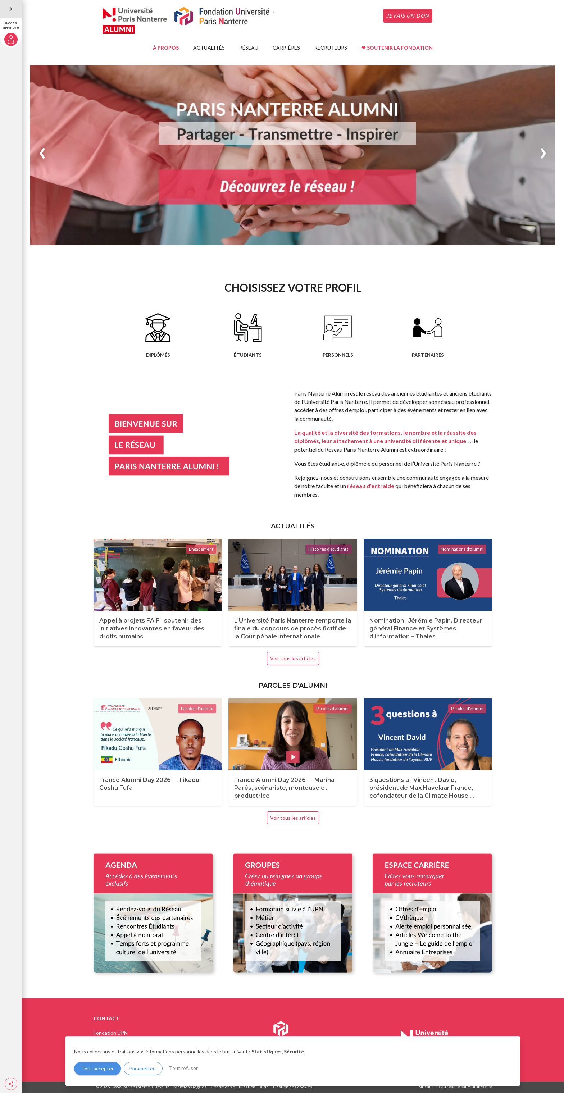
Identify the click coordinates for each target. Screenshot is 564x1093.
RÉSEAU (248, 48)
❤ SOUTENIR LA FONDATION (397, 48)
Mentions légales (189, 1086)
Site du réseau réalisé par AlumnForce (455, 1086)
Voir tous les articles (293, 658)
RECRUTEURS (330, 48)
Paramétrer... (143, 1068)
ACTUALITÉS (209, 48)
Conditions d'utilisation (233, 1086)
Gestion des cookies (292, 1086)
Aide (264, 1086)
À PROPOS (166, 48)
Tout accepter (97, 1068)
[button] (11, 1084)
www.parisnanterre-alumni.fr (141, 1086)
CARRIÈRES (286, 48)
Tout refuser (183, 1068)
